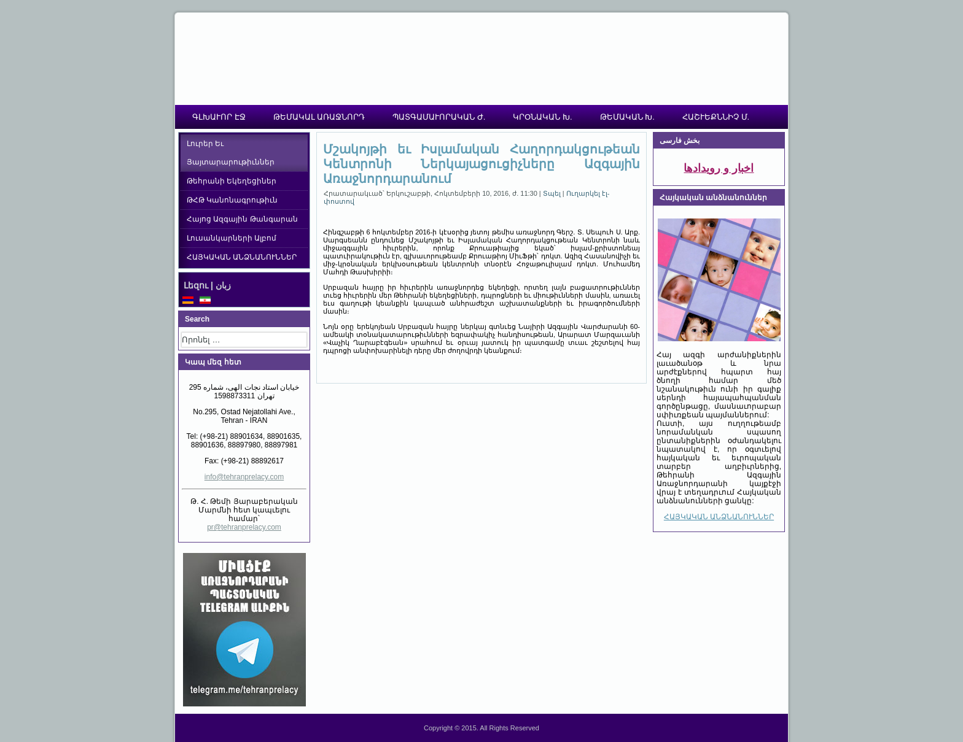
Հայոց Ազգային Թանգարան (242, 219)
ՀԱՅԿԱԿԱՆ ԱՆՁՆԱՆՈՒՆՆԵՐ (242, 257)
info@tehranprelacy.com (244, 477)
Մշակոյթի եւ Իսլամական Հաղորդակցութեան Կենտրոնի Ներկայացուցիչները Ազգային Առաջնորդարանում (481, 163)
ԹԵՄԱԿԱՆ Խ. (627, 117)
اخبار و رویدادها (719, 168)
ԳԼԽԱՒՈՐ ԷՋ (219, 117)
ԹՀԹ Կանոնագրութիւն (232, 200)
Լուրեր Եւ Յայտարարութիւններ (231, 152)
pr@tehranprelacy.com (244, 527)
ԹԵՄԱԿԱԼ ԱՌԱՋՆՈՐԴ (319, 117)
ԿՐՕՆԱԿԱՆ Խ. (542, 117)
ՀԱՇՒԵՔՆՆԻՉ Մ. (715, 117)
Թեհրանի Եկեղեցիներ (231, 181)
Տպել (553, 193)
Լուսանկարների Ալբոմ (231, 238)
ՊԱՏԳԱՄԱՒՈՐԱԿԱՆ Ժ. (438, 117)
